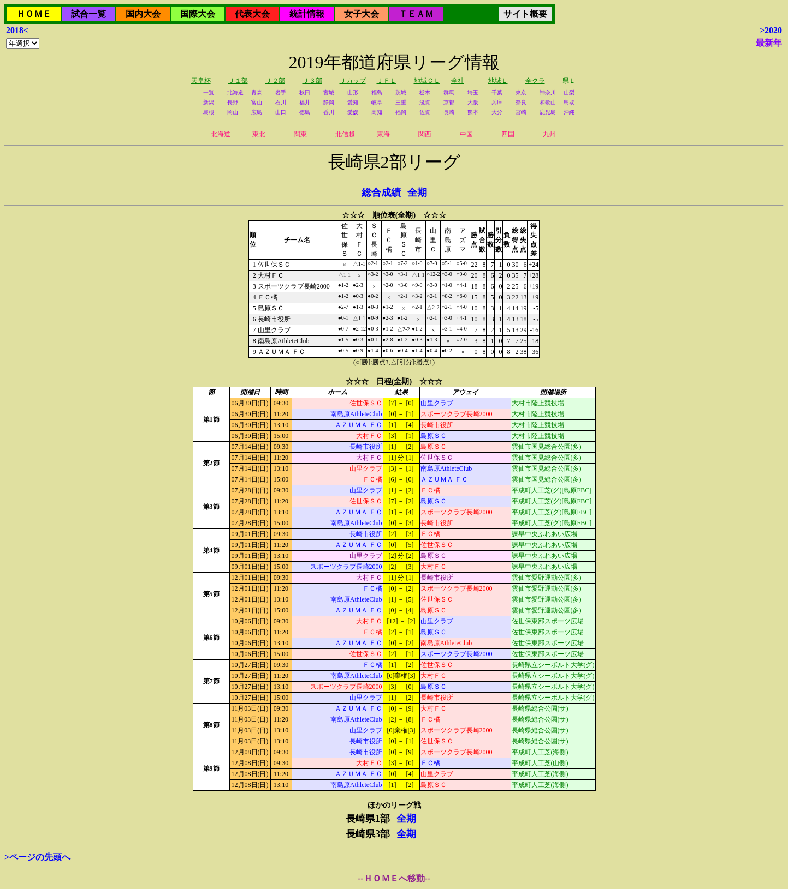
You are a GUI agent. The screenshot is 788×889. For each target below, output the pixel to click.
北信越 (345, 134)
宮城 (328, 92)
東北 (258, 134)
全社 (457, 81)
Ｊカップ (353, 81)
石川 (280, 102)
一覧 (208, 92)
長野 (232, 102)
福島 (376, 92)
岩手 (280, 92)
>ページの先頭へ (37, 857)
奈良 (521, 102)
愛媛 (352, 112)
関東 (300, 134)
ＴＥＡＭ (416, 14)
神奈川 (548, 92)
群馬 (448, 92)
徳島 (304, 112)
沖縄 (569, 112)
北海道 (235, 92)
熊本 (472, 112)
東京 (521, 92)
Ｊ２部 (275, 81)
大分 (496, 112)
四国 (507, 134)
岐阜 (376, 102)
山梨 (569, 92)
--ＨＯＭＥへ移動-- (394, 878)
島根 (208, 112)
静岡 (328, 102)
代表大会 (252, 14)
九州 (549, 134)
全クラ (535, 81)
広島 (256, 112)
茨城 (400, 92)
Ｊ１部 (238, 81)
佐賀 (424, 112)
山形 (352, 92)
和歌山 (548, 102)
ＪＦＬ (386, 81)
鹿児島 (548, 112)
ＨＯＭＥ (33, 14)
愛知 (352, 102)
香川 (328, 112)
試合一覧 (88, 14)
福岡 (400, 112)
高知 (376, 112)
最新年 (769, 42)
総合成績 (381, 192)
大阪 (472, 102)
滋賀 (424, 102)
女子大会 (361, 14)
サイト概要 (525, 14)
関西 (424, 134)
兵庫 (496, 102)
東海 (383, 134)
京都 (448, 102)
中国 (466, 134)
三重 (400, 102)
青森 (256, 92)
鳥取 (569, 102)
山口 (280, 112)
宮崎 (521, 112)
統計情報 (306, 14)
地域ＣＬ (427, 81)
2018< (17, 30)
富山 (256, 102)
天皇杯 (201, 81)
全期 (417, 192)
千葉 (496, 92)
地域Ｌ (498, 81)
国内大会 (143, 14)
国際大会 (197, 14)
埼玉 (472, 92)
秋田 (304, 92)
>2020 (771, 30)
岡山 (232, 112)
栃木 (424, 92)
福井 (304, 102)
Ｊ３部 (312, 81)
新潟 (208, 102)
